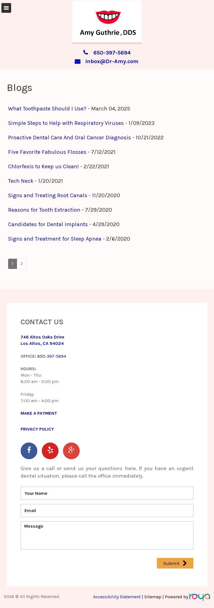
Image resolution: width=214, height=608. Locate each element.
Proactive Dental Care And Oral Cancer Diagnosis (69, 137)
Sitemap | (154, 596)
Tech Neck (20, 181)
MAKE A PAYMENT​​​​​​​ (39, 413)
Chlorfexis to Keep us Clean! (43, 166)
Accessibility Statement (117, 596)
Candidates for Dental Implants (48, 224)
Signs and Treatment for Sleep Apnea (54, 239)
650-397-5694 (112, 53)
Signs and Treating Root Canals (47, 195)
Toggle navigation (6, 8)
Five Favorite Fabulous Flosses (47, 152)
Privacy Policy (37, 429)
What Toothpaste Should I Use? (47, 108)
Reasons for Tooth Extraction (44, 210)
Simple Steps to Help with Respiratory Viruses (66, 123)
